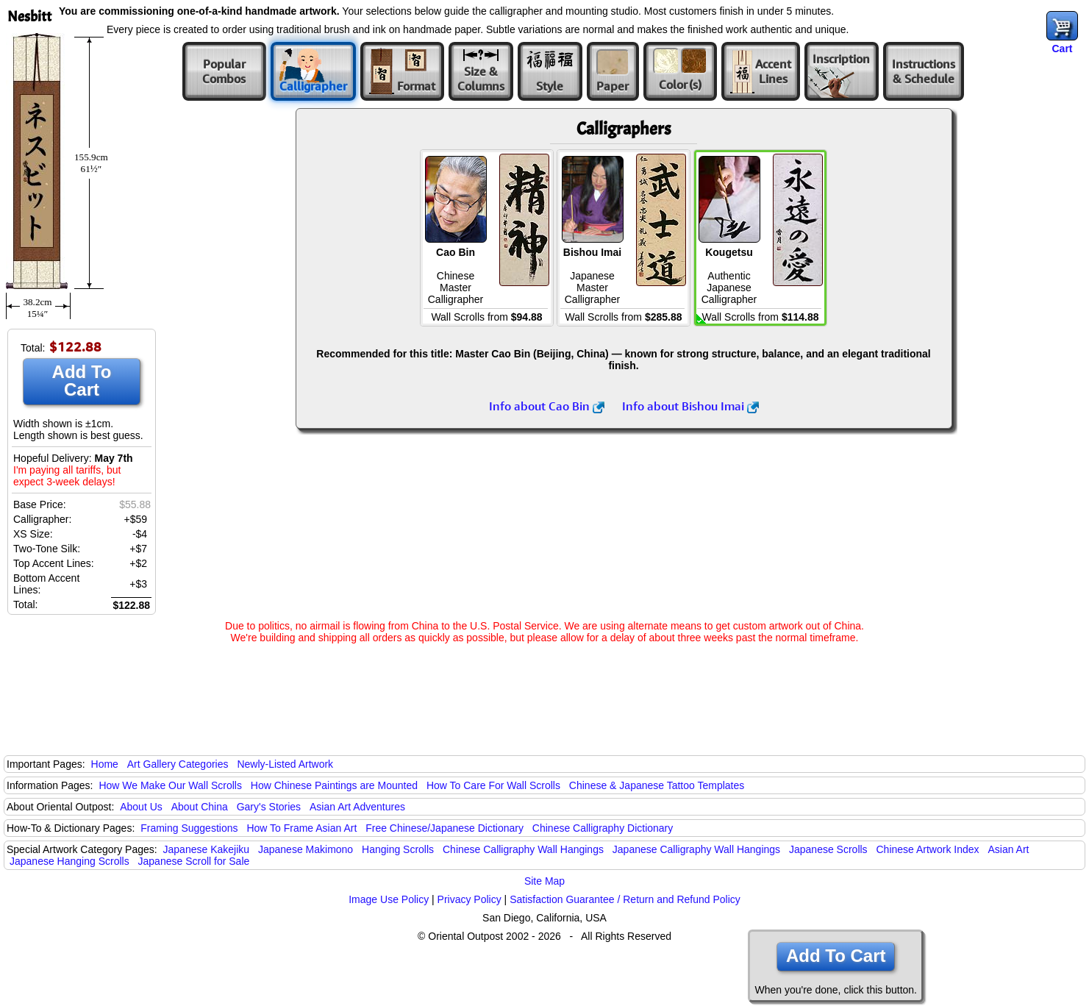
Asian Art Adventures (357, 807)
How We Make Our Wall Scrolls (170, 785)
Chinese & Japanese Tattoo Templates (656, 785)
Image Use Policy (389, 899)
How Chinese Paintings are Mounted (334, 785)
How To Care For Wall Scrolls (493, 785)
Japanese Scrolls (828, 849)
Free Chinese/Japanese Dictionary (444, 828)
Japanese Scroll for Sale (194, 861)
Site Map (544, 881)
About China (199, 807)
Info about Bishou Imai (690, 406)
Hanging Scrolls (398, 849)
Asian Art (1008, 849)
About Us (141, 807)
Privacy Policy (469, 899)
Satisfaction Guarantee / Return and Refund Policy (625, 899)
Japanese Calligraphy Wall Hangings (696, 849)
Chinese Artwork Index (927, 849)
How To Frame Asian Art (301, 828)
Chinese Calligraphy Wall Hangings (523, 849)
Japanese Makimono (305, 849)
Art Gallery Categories (178, 764)
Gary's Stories (269, 807)
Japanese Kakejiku (206, 849)
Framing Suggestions (189, 828)
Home (104, 764)
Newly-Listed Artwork (285, 764)
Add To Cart (82, 380)
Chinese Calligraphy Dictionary (602, 828)
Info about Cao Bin (546, 406)
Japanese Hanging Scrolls (69, 861)
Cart (1061, 48)
